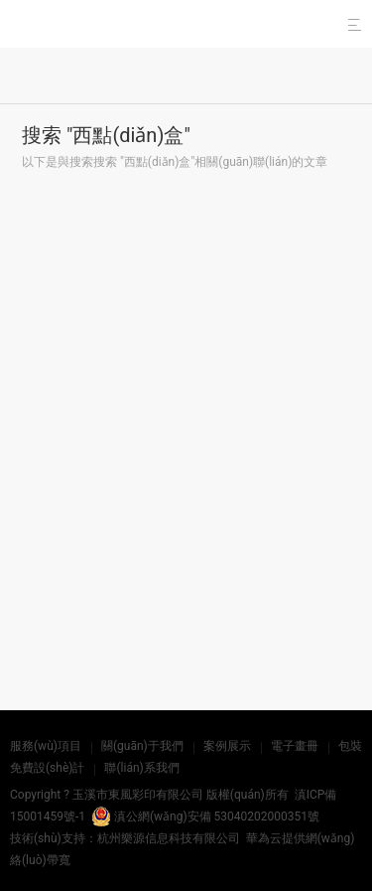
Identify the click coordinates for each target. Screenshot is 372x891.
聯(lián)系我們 (141, 768)
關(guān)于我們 (142, 746)
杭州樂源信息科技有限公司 (168, 838)
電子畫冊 (294, 746)
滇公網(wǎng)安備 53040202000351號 (205, 816)
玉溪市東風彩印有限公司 (137, 795)
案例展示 (227, 746)
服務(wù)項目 (45, 746)
